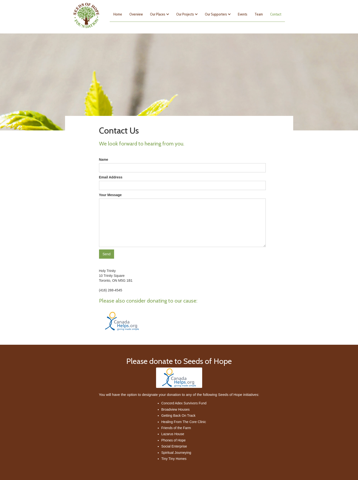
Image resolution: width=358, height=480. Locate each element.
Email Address (111, 177)
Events (242, 14)
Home (117, 14)
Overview (136, 14)
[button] (159, 14)
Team (259, 14)
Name (103, 159)
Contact (275, 14)
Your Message (110, 195)
